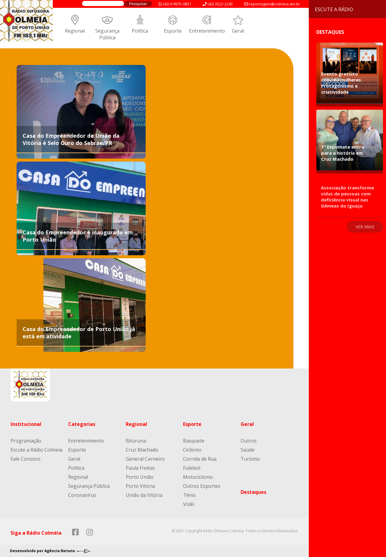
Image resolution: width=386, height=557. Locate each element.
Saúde (248, 449)
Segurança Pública (107, 34)
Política (140, 30)
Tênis (189, 495)
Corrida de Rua (200, 459)
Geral (238, 30)
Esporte (173, 30)
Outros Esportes (201, 486)
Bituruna (136, 440)
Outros (249, 440)
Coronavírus (82, 495)
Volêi (188, 504)
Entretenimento (207, 30)
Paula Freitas (140, 468)
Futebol (191, 468)
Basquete (193, 440)
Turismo (250, 459)
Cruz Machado (142, 449)
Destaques (253, 492)
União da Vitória (144, 495)
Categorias (81, 424)
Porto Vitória (140, 486)
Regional (75, 30)
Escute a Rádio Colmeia (36, 449)
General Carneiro (145, 459)
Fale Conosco (25, 459)
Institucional (26, 424)
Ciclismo (192, 449)
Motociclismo (198, 477)
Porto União (139, 477)
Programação (26, 440)
